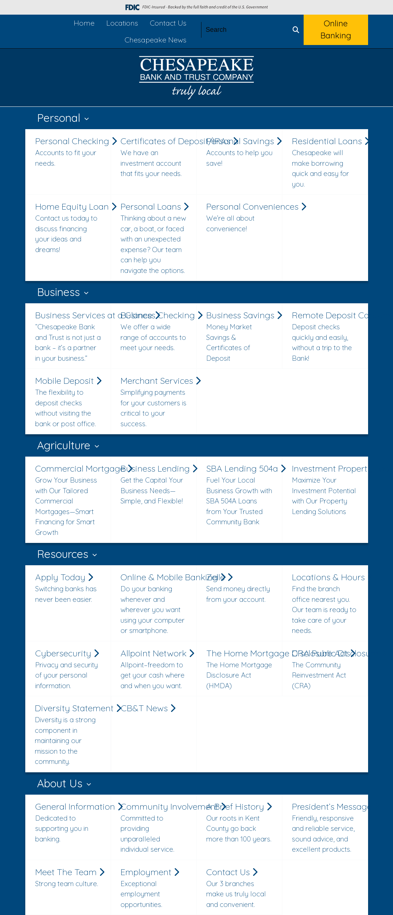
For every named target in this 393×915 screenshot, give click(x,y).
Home (84, 22)
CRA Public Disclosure (328, 669)
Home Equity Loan (71, 228)
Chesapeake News (155, 39)
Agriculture (65, 445)
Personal (60, 118)
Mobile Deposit (68, 402)
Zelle (239, 587)
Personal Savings (242, 151)
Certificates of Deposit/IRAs (157, 157)
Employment (154, 888)
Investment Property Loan (328, 490)
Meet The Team (69, 877)
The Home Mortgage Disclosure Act (242, 669)
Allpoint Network (157, 669)
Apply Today (68, 587)
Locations (122, 22)
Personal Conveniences (242, 217)
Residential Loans (328, 162)
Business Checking (157, 331)
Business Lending (157, 484)
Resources (64, 554)
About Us (61, 783)
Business (60, 292)
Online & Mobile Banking (157, 603)
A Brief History (239, 822)
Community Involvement (157, 828)
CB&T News (148, 707)
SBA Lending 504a (242, 495)
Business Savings (242, 336)
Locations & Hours (328, 603)
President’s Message (328, 828)
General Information (71, 822)
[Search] (245, 30)
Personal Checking (71, 151)
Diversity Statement (71, 734)
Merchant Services (157, 402)
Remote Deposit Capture (328, 336)
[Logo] (196, 79)
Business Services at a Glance (71, 336)
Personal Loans (155, 238)
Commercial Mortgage (71, 500)
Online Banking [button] (335, 29)
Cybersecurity (68, 669)
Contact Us (168, 22)
